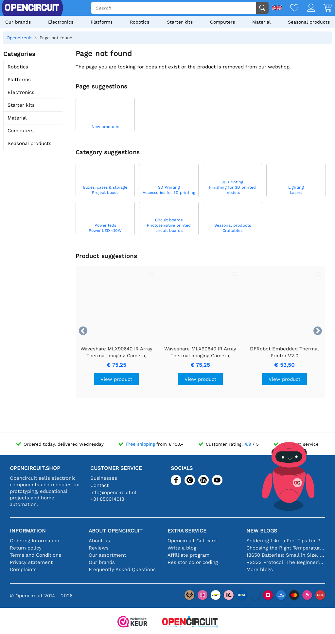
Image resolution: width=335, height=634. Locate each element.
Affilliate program (188, 555)
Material (261, 22)
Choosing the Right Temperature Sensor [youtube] (285, 548)
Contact (99, 485)
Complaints (23, 569)
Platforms (102, 22)
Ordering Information (34, 541)
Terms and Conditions (35, 555)
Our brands (18, 22)
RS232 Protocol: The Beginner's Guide (285, 562)
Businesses (103, 478)
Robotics (139, 22)
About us (99, 541)
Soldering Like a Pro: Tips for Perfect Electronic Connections (285, 541)
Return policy (26, 548)
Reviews (99, 548)
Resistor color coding (193, 562)
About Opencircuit (116, 531)
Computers (222, 22)
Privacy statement (31, 562)
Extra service (187, 531)
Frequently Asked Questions (122, 569)
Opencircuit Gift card (192, 541)
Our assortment (107, 555)
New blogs (261, 531)
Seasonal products (309, 22)
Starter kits (180, 22)
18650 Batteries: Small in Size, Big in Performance (285, 555)
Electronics (60, 22)
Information (28, 531)
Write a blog (182, 548)
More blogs (259, 569)
